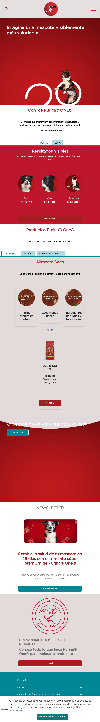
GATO (58, 143)
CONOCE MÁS (50, 219)
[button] (93, 9)
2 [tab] (52, 330)
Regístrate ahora (50, 588)
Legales (21, 687)
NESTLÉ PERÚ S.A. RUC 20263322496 (38, 694)
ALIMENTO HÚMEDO (50, 253)
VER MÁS (50, 403)
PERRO (44, 143)
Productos (22, 680)
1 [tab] (48, 330)
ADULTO (28, 253)
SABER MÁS (18, 432)
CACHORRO (10, 253)
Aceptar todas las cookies (52, 716)
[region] (50, 709)
